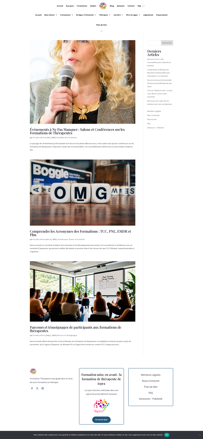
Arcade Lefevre (39, 137)
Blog (112, 6)
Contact (131, 6)
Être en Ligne (132, 15)
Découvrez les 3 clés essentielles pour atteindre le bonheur (159, 62)
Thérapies (103, 15)
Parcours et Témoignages (67, 335)
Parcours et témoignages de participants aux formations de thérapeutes (75, 329)
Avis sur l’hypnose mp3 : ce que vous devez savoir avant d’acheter (159, 93)
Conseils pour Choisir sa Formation (71, 239)
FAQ (139, 6)
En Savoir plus (101, 419)
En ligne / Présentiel (85, 15)
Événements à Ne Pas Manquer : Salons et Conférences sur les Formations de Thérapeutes (77, 131)
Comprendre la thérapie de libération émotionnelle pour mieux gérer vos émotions (158, 72)
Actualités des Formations (66, 137)
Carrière (117, 15)
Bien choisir (49, 15)
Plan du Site (101, 25)
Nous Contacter (153, 115)
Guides (93, 6)
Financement (162, 15)
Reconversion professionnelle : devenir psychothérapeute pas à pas (159, 83)
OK (167, 435)
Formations (82, 6)
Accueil (60, 6)
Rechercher (167, 43)
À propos (70, 6)
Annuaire (121, 6)
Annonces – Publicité (155, 127)
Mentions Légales (154, 111)
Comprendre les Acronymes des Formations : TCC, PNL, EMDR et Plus (80, 233)
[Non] (199, 435)
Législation (148, 15)
